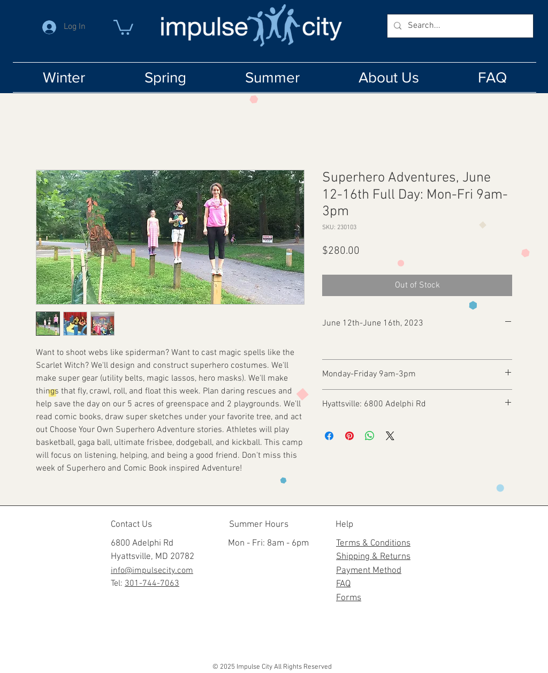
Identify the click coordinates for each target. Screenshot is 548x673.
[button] (123, 26)
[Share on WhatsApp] (369, 435)
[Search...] (459, 25)
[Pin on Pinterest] (349, 435)
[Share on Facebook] (329, 435)
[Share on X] (390, 435)
